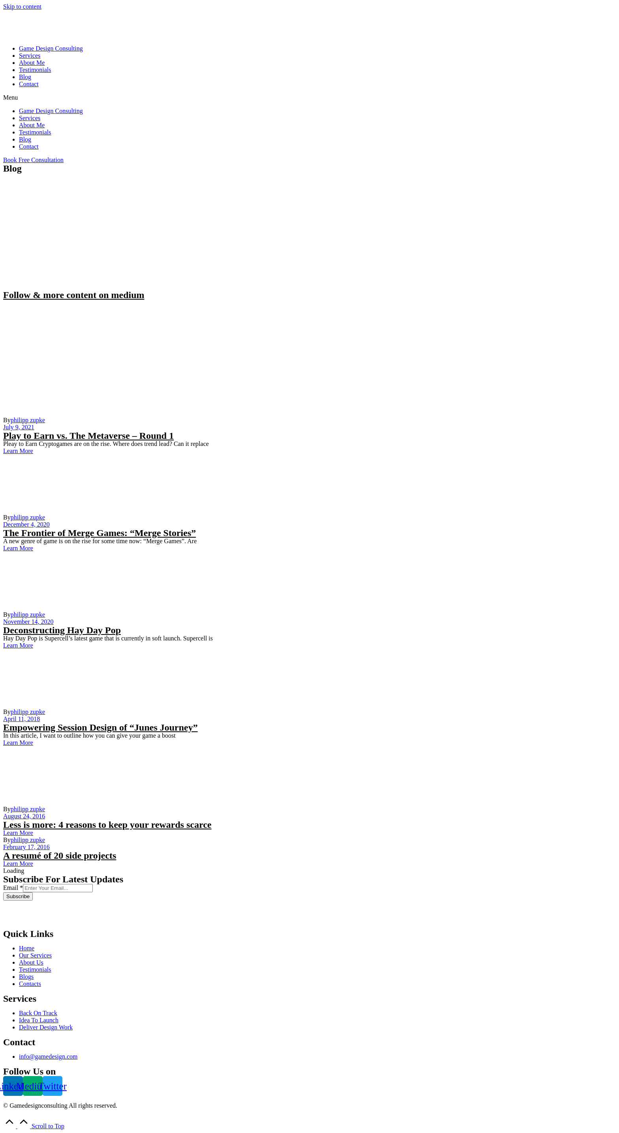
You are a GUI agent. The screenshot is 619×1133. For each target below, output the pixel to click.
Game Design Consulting (51, 48)
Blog (25, 77)
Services (29, 55)
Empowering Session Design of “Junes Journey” (100, 727)
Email (13, 887)
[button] (309, 97)
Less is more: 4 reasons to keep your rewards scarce (107, 825)
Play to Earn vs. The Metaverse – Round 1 (88, 436)
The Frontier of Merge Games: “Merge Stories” (99, 533)
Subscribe (18, 896)
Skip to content (22, 6)
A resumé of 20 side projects (59, 855)
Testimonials (35, 69)
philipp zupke (28, 420)
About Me (32, 62)
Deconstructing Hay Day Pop (62, 630)
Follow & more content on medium (73, 295)
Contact (29, 84)
